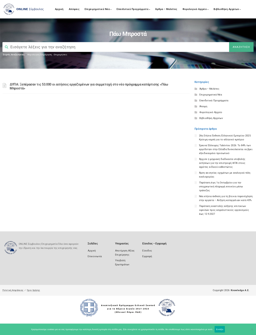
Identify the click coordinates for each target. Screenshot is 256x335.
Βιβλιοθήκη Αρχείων (227, 9)
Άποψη (203, 106)
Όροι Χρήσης (33, 290)
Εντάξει (219, 329)
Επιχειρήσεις (60, 54)
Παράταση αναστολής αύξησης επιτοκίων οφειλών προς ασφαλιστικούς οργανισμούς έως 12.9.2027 (224, 210)
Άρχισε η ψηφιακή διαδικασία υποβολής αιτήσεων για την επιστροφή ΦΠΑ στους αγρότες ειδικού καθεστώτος (222, 163)
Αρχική (59, 9)
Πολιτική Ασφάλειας (12, 290)
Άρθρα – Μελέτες (166, 9)
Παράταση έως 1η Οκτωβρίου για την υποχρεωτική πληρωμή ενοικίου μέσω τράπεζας (221, 186)
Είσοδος (147, 250)
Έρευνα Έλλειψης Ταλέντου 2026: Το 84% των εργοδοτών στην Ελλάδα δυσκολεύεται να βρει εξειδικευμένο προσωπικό (226, 149)
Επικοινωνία (95, 256)
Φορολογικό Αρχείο (195, 9)
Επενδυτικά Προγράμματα (133, 9)
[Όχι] (252, 331)
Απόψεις (74, 9)
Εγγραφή (147, 256)
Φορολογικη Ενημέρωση (39, 54)
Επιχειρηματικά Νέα (98, 9)
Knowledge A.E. (240, 290)
